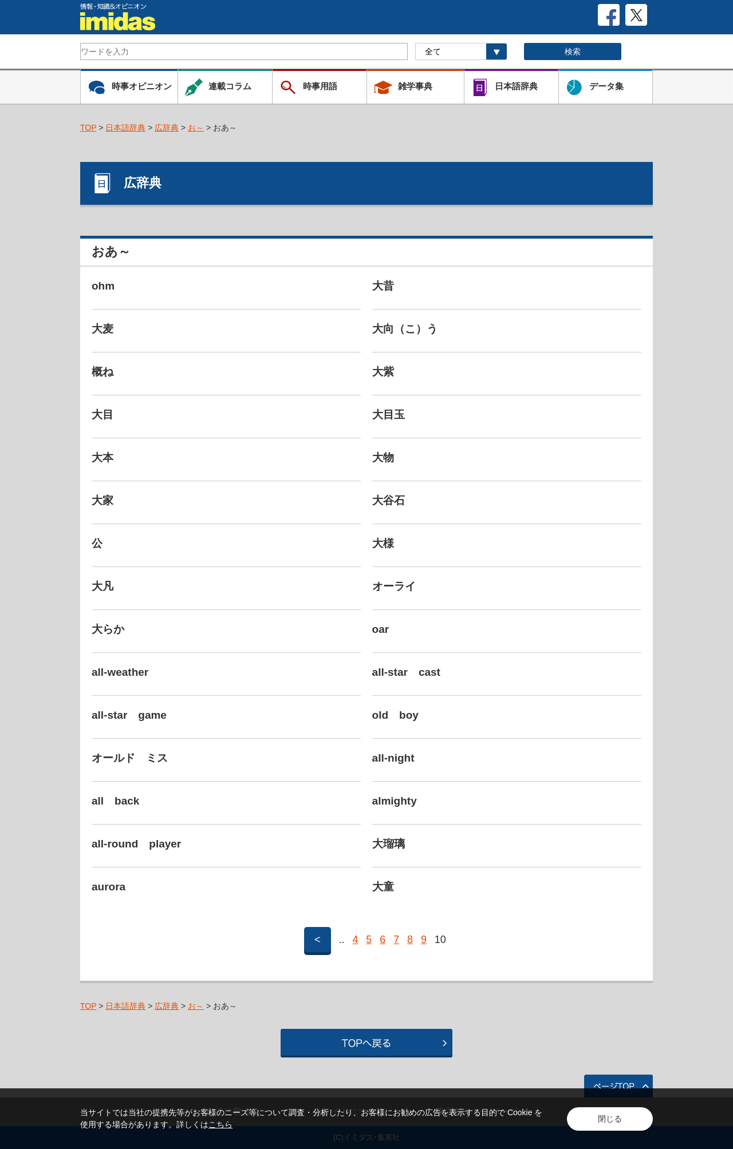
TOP (88, 127)
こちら (220, 1124)
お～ (196, 127)
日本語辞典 (125, 127)
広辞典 (167, 127)
